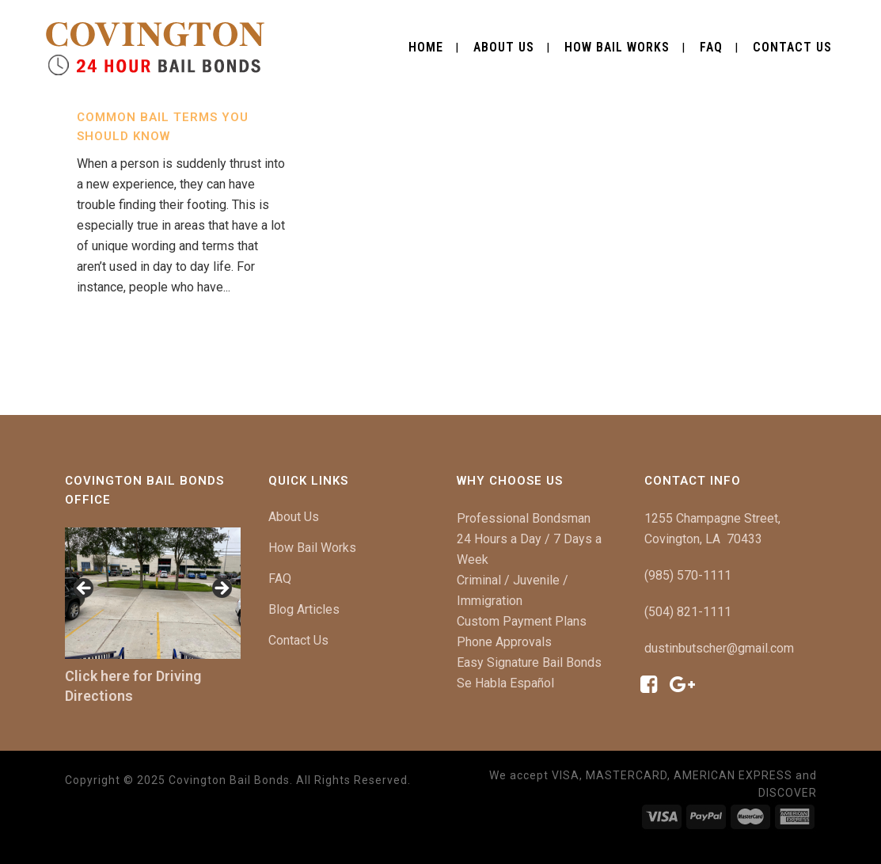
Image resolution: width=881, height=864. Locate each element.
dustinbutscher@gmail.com (719, 648)
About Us (293, 516)
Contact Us (298, 640)
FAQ (279, 578)
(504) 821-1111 (687, 611)
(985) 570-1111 (687, 575)
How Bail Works (312, 547)
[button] (85, 589)
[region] (153, 593)
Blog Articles (304, 609)
